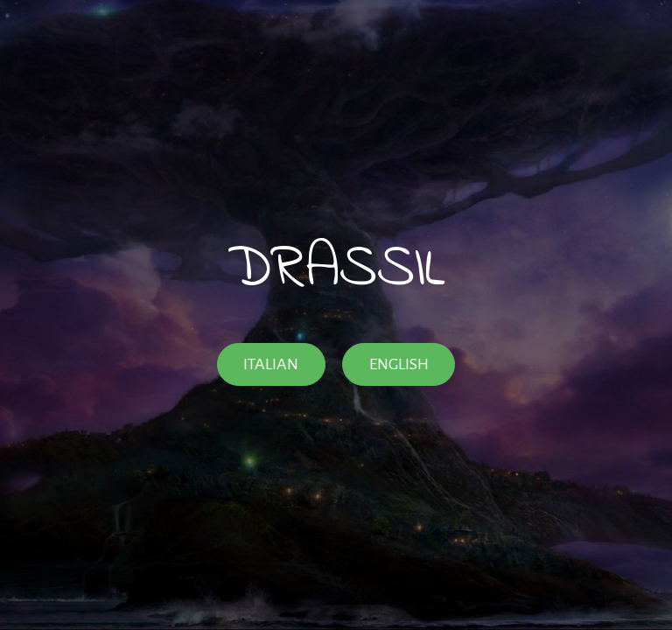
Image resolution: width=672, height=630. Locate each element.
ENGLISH (399, 364)
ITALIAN (270, 364)
